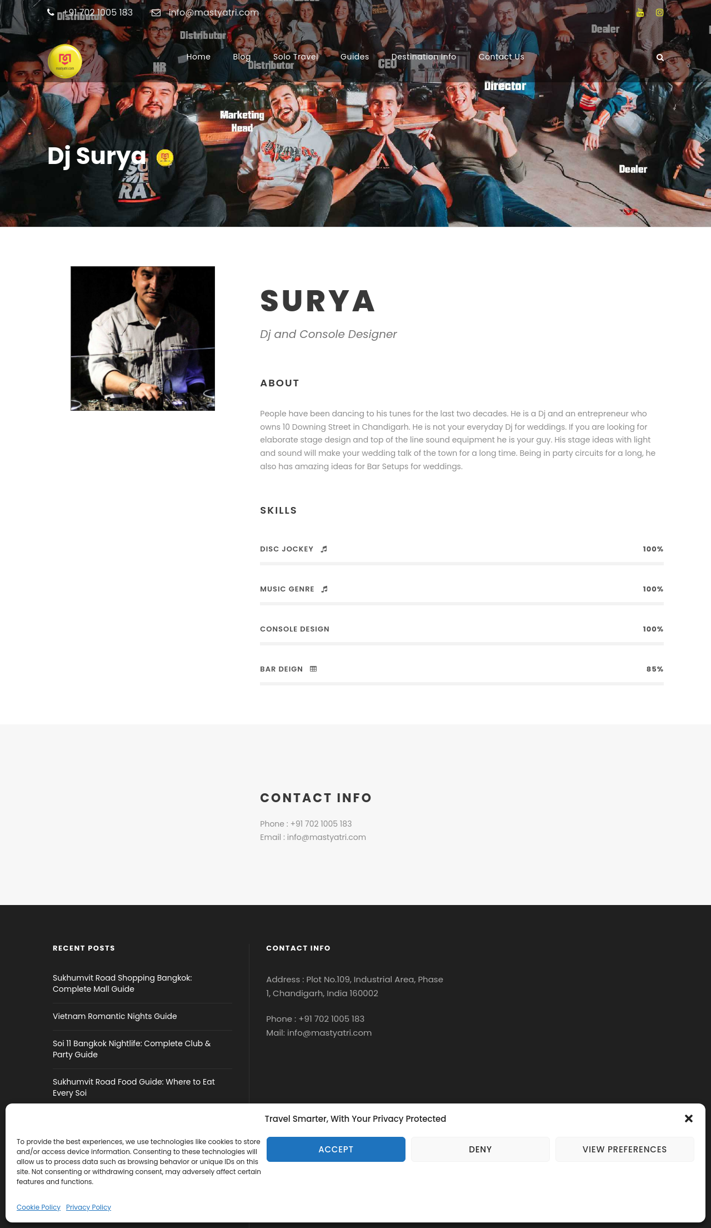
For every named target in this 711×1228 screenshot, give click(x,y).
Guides (355, 56)
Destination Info (424, 56)
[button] (688, 1118)
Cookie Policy (39, 1207)
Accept (336, 1149)
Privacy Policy (88, 1207)
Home (199, 56)
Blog (242, 56)
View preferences (625, 1149)
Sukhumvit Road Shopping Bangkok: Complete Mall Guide (122, 983)
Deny (480, 1149)
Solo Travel (295, 56)
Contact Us (501, 56)
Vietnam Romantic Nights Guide (115, 1016)
